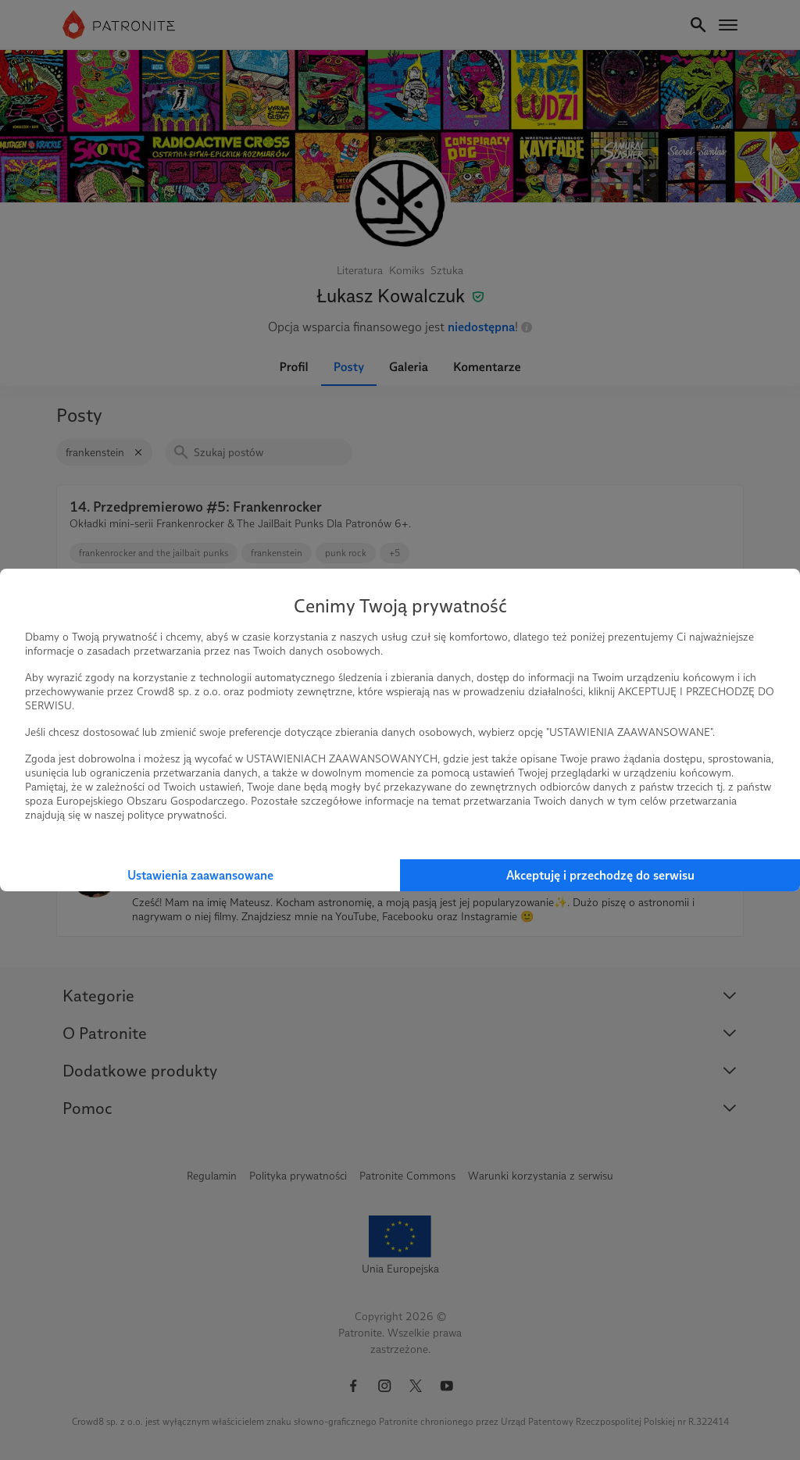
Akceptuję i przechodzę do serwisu (600, 875)
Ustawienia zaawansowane (200, 875)
